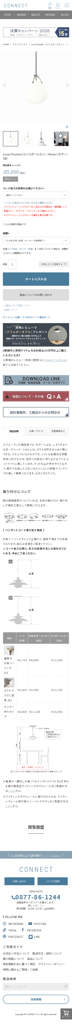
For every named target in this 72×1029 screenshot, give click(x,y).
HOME (6, 44)
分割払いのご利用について (17, 305)
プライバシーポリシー (51, 964)
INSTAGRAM (13, 924)
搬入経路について (13, 958)
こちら (40, 905)
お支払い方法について (16, 953)
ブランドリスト (20, 44)
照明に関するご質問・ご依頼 (20, 969)
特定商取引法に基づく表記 (19, 964)
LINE (37, 937)
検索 (49, 8)
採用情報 (36, 999)
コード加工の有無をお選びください (24, 188)
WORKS (50, 15)
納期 (6, 233)
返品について (11, 309)
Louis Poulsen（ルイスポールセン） (48, 44)
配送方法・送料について (47, 953)
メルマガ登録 (53, 881)
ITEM (7, 15)
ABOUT (36, 15)
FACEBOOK (31, 930)
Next (67, 85)
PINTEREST (13, 937)
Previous (4, 85)
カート (57, 8)
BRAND (21, 15)
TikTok (9, 930)
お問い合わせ (19, 881)
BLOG (65, 15)
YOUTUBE (37, 924)
